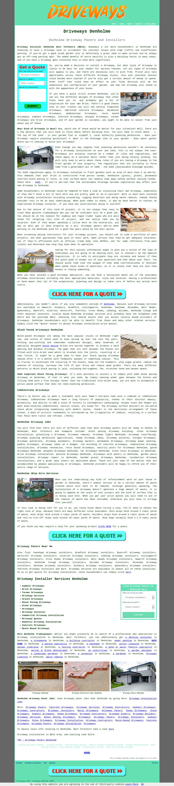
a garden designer (140, 650)
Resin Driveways (87, 710)
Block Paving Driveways (59, 717)
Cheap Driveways (136, 710)
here (128, 572)
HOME (114, 24)
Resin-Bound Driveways (129, 720)
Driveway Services (88, 707)
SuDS (37, 182)
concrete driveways (70, 117)
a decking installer (138, 637)
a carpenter (85, 653)
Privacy (155, 763)
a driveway (47, 50)
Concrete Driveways (61, 707)
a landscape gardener (44, 653)
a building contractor (81, 640)
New (45, 763)
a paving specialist (54, 644)
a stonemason (39, 640)
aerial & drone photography (49, 650)
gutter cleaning (129, 644)
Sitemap (19, 763)
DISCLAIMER (150, 24)
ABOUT (129, 24)
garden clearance (28, 647)
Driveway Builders (144, 714)
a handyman (93, 644)
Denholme (109, 304)
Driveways (84, 717)
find (27, 552)
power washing (123, 640)
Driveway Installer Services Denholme (52, 579)
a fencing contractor (72, 647)
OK (142, 784)
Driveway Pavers (36, 707)
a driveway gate (48, 60)
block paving (50, 346)
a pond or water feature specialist (128, 647)
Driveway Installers (61, 710)
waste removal (54, 657)
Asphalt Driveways (144, 707)
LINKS (121, 24)
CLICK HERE (104, 526)
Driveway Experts (119, 714)
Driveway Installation (69, 720)
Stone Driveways (42, 720)
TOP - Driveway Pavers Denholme (36, 740)
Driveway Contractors (116, 707)
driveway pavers (110, 428)
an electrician (97, 650)
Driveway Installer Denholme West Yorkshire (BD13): (52, 47)
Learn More (131, 784)
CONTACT (138, 24)
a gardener (119, 653)
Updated (52, 763)
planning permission (53, 138)
